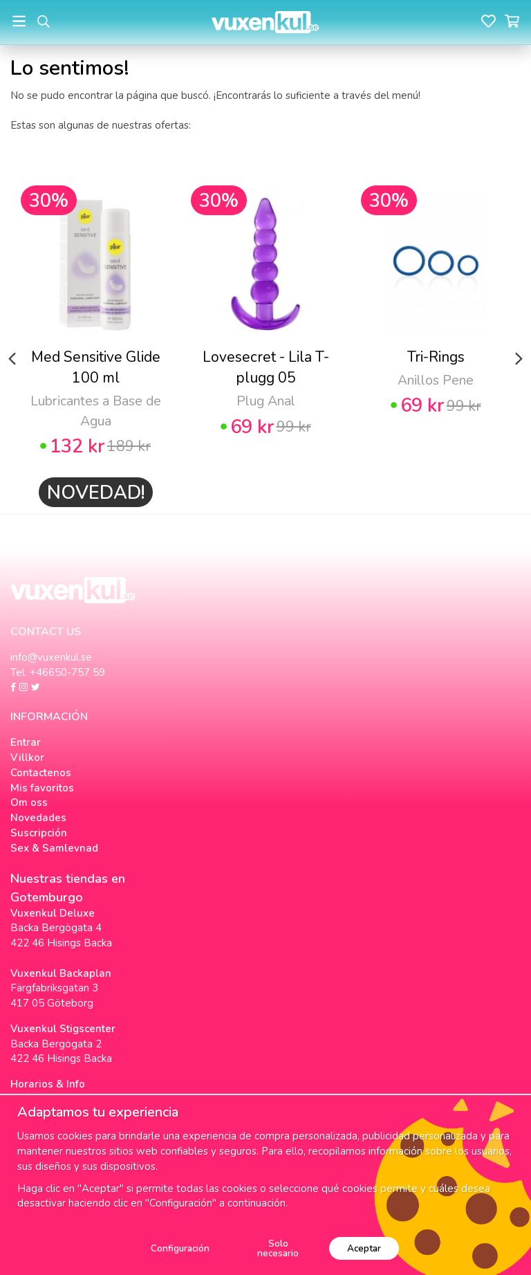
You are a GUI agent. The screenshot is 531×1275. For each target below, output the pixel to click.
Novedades (38, 818)
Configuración (180, 1248)
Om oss (29, 802)
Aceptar (364, 1248)
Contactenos (40, 773)
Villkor (27, 757)
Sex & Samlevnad (54, 848)
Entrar (25, 742)
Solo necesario (278, 1248)
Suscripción (38, 833)
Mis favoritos (42, 788)
